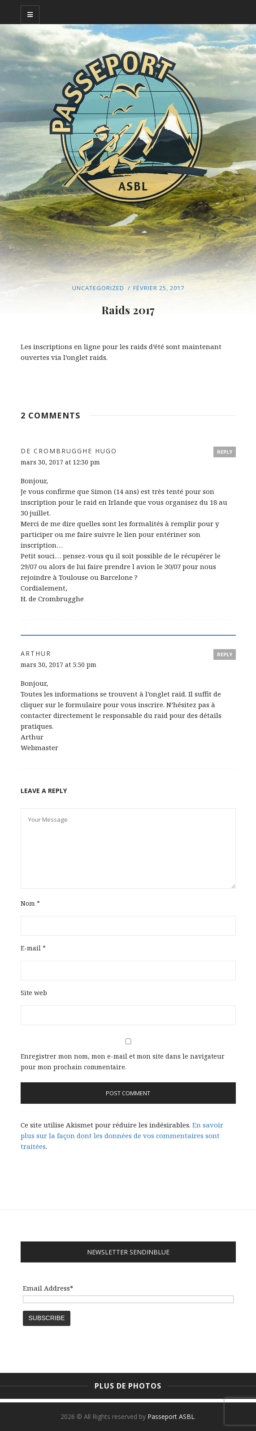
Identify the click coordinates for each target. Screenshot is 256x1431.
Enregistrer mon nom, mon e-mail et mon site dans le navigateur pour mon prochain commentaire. (123, 1061)
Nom (30, 903)
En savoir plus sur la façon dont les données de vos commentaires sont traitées (122, 1135)
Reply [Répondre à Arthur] (224, 654)
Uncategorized (98, 288)
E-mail (33, 948)
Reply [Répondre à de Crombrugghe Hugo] (224, 451)
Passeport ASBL (171, 1416)
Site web (34, 992)
